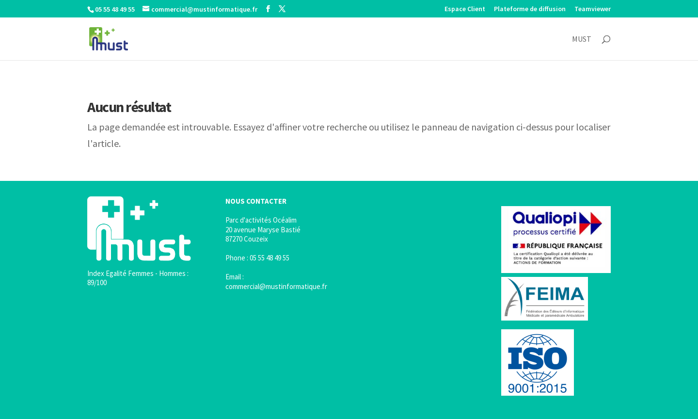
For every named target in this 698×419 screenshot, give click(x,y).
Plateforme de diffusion (530, 9)
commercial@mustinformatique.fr (276, 286)
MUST (581, 39)
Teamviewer (592, 9)
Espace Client (464, 9)
